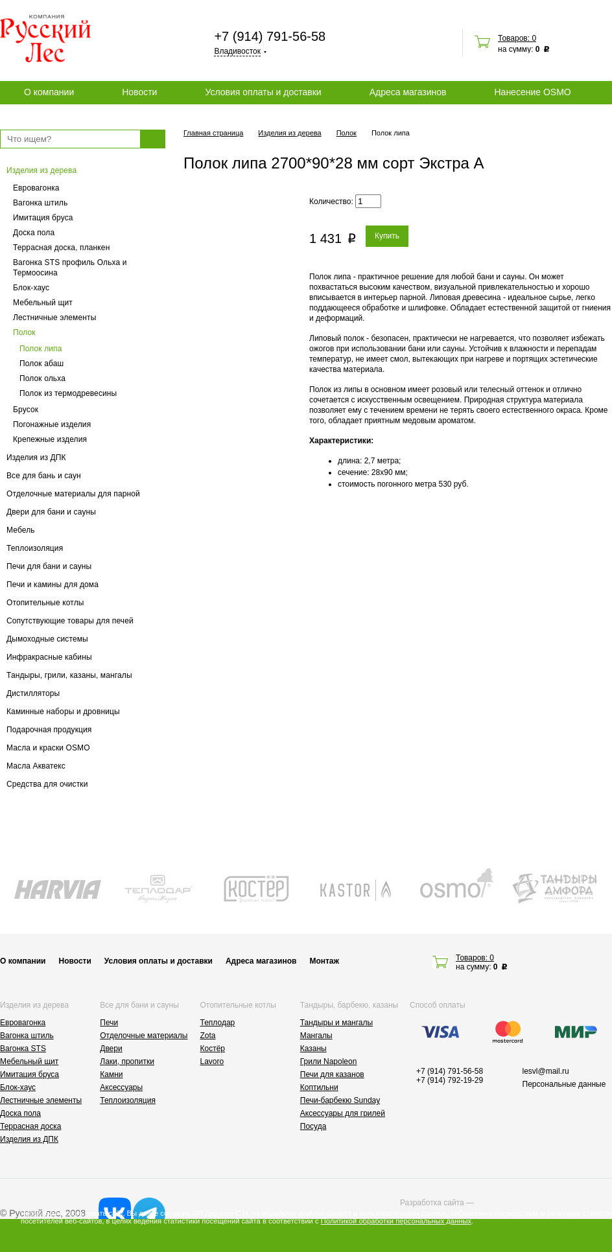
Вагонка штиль (40, 202)
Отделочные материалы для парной (73, 493)
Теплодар (217, 1022)
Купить (387, 235)
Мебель (20, 530)
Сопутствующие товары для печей (70, 620)
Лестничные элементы (54, 317)
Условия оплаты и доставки (263, 92)
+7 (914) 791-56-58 (269, 36)
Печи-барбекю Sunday (340, 1100)
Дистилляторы (33, 693)
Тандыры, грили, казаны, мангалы (69, 675)
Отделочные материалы (143, 1035)
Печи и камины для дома (52, 584)
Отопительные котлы (45, 602)
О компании (49, 92)
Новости (139, 92)
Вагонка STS (23, 1048)
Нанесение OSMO (532, 92)
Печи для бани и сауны (48, 566)
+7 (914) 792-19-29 (449, 1080)
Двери (111, 1048)
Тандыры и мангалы (336, 1022)
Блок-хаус (31, 287)
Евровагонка (36, 187)
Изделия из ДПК (36, 457)
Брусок (25, 409)
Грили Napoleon (328, 1061)
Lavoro (212, 1061)
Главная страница (213, 133)
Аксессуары (121, 1087)
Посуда (313, 1126)
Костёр (213, 1048)
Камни (111, 1074)
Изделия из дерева (41, 170)
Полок (24, 332)
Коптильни (319, 1087)
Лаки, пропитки (127, 1061)
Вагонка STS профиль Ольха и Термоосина (70, 267)
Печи (109, 1022)
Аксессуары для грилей (342, 1113)
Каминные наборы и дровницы (63, 711)
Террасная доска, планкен (61, 247)
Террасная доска (30, 1126)
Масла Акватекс (35, 766)
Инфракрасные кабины (49, 657)
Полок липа (40, 348)
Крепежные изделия (50, 439)
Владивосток (237, 51)
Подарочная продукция (49, 729)
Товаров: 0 (517, 38)
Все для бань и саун (43, 475)
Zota (208, 1035)
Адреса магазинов (408, 92)
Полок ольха (42, 378)
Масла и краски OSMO (48, 747)
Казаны (313, 1048)
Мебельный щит (43, 302)
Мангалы (316, 1035)
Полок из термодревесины (68, 393)
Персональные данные (564, 1084)
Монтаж (324, 961)
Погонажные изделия (52, 424)
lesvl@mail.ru (546, 1071)
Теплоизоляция (34, 548)
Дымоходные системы (47, 638)
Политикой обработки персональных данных (396, 1221)
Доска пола (33, 232)
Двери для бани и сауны (51, 511)
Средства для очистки (47, 784)
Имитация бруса (43, 217)
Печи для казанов (332, 1074)
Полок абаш (41, 363)
